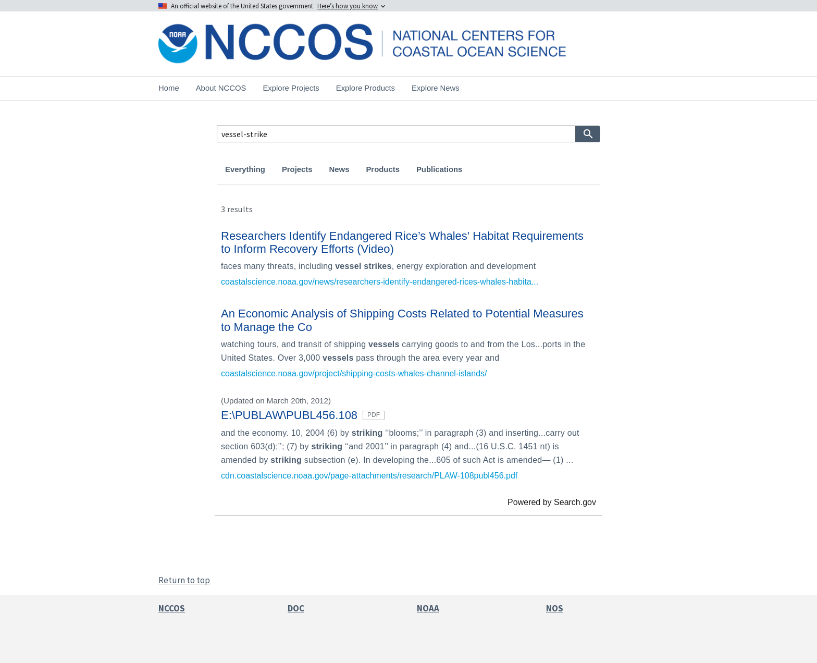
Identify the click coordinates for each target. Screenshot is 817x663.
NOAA (428, 608)
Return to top (184, 580)
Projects (297, 169)
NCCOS (171, 608)
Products (382, 169)
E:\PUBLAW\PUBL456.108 (303, 415)
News (339, 169)
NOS (554, 608)
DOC (296, 608)
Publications (439, 169)
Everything (245, 169)
